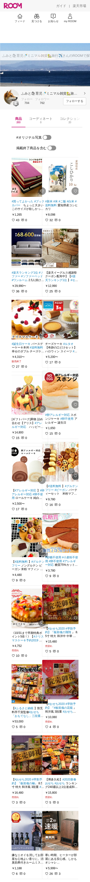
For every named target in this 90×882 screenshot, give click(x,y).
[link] (28, 177)
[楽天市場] (79, 6)
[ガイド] (61, 6)
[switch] (47, 137)
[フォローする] (74, 101)
